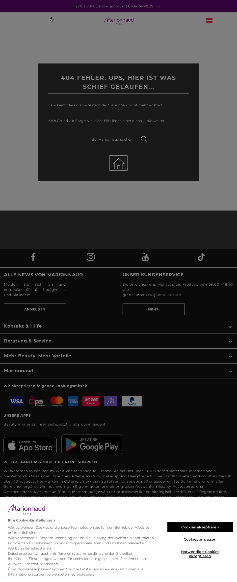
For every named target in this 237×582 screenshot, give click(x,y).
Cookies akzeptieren (200, 527)
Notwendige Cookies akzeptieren (200, 553)
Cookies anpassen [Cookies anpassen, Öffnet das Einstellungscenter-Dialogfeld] (200, 539)
